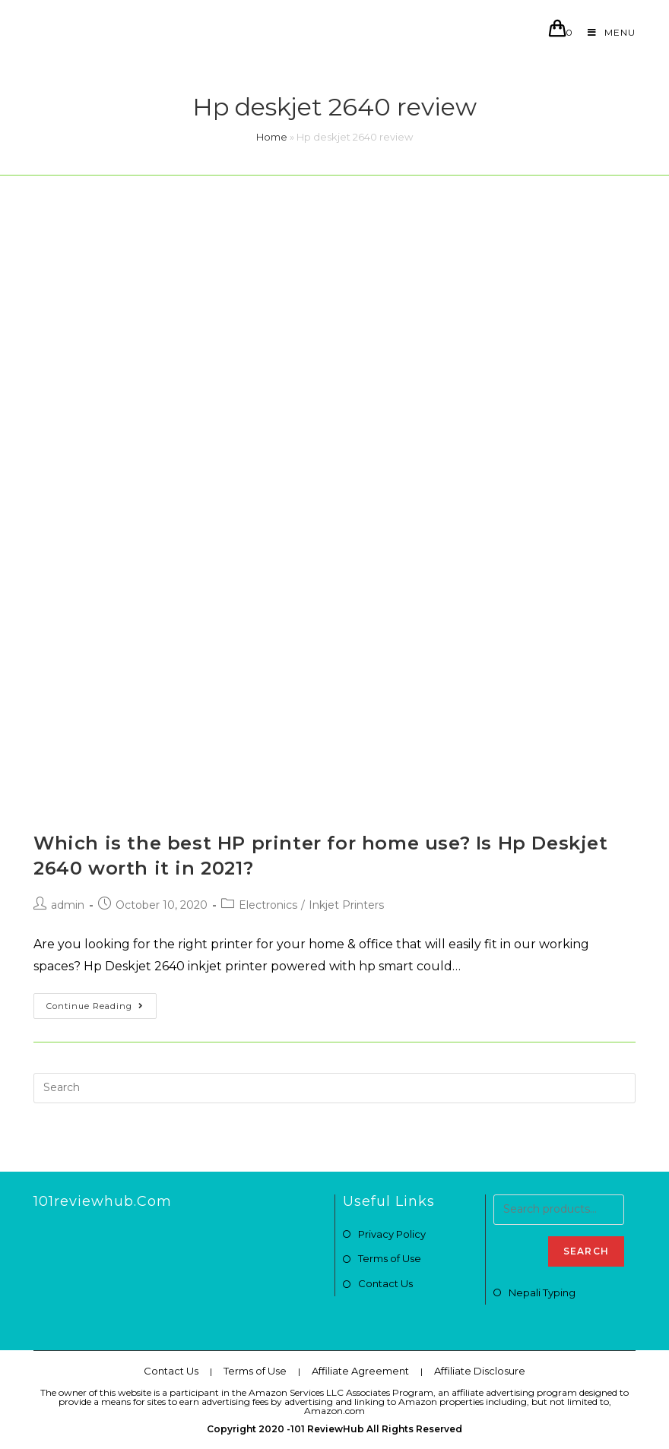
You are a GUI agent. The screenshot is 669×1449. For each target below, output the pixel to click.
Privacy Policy (392, 1234)
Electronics (268, 905)
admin (67, 905)
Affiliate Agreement (360, 1371)
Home (271, 137)
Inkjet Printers (346, 905)
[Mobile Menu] (606, 32)
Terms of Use (389, 1258)
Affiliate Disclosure (479, 1371)
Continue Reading (95, 1006)
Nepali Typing (542, 1292)
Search (586, 1251)
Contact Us (385, 1283)
